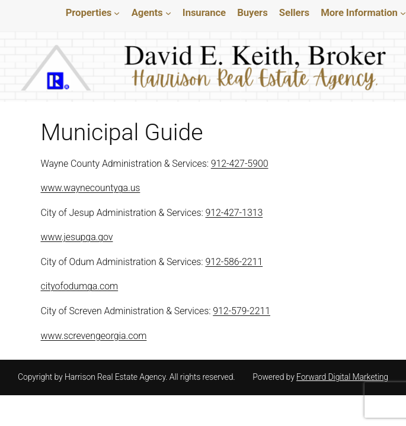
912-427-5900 (245, 164)
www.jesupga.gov (77, 237)
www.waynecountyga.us (91, 188)
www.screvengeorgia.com (94, 336)
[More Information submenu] (403, 13)
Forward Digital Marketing (341, 377)
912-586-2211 (238, 262)
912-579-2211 (247, 311)
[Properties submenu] (117, 13)
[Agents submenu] (168, 13)
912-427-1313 (238, 213)
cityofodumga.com (79, 286)
